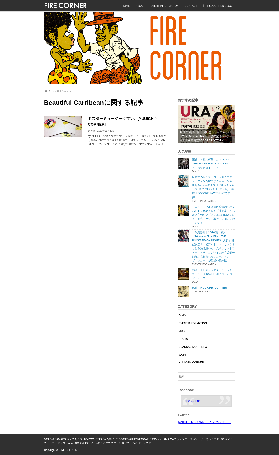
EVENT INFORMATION (165, 5)
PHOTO (183, 338)
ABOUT (140, 5)
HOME (126, 5)
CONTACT (190, 5)
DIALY (182, 315)
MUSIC (183, 331)
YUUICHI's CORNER (191, 362)
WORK (183, 354)
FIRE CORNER (65, 6)
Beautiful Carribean (61, 91)
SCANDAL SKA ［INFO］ (194, 346)
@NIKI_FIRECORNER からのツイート (204, 422)
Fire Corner (192, 400)
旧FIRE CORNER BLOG (217, 5)
